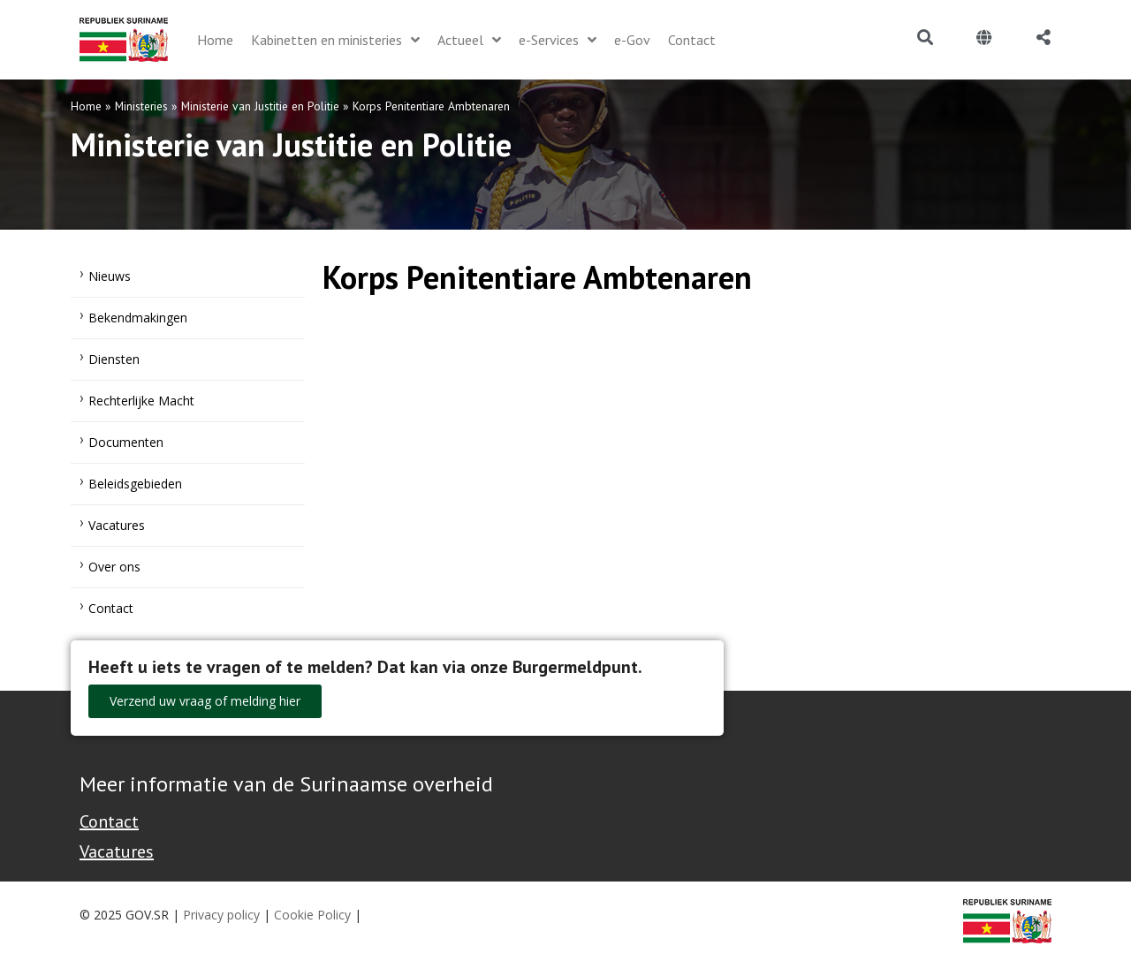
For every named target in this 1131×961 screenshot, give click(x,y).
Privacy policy (221, 914)
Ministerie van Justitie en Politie (260, 106)
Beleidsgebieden (135, 483)
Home (86, 106)
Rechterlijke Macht (141, 400)
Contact (110, 608)
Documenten (125, 442)
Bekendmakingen (137, 317)
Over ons (114, 566)
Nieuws (109, 276)
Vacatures (116, 525)
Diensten (114, 359)
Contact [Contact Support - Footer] (109, 821)
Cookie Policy (312, 914)
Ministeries (141, 106)
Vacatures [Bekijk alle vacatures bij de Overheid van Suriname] (117, 851)
